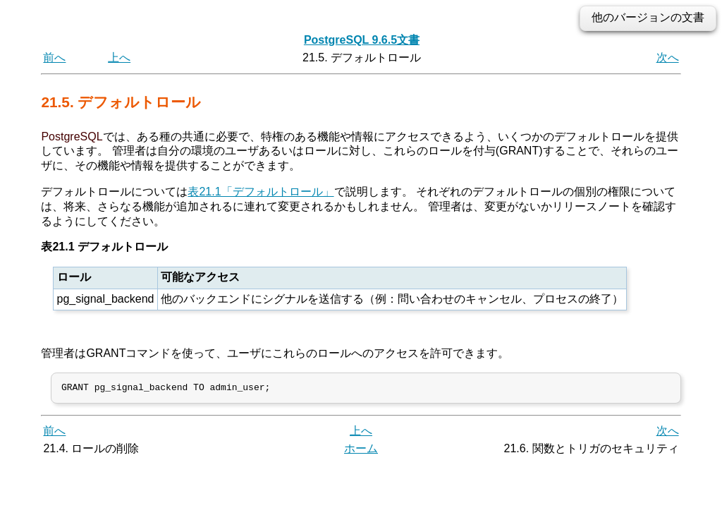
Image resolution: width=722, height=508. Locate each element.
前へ (54, 58)
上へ (119, 58)
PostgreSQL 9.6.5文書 (362, 40)
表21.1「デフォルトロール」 (261, 192)
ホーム (361, 451)
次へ (667, 58)
